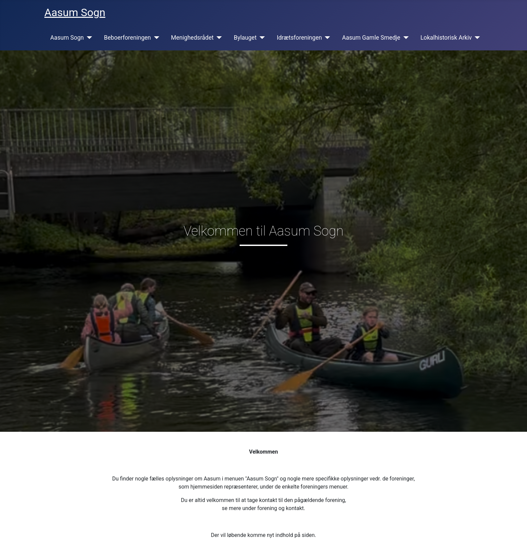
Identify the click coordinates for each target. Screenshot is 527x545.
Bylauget (245, 37)
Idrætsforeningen (299, 37)
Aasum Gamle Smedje (371, 37)
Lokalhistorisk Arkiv (446, 37)
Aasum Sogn (67, 37)
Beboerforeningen (127, 37)
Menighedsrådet (192, 37)
